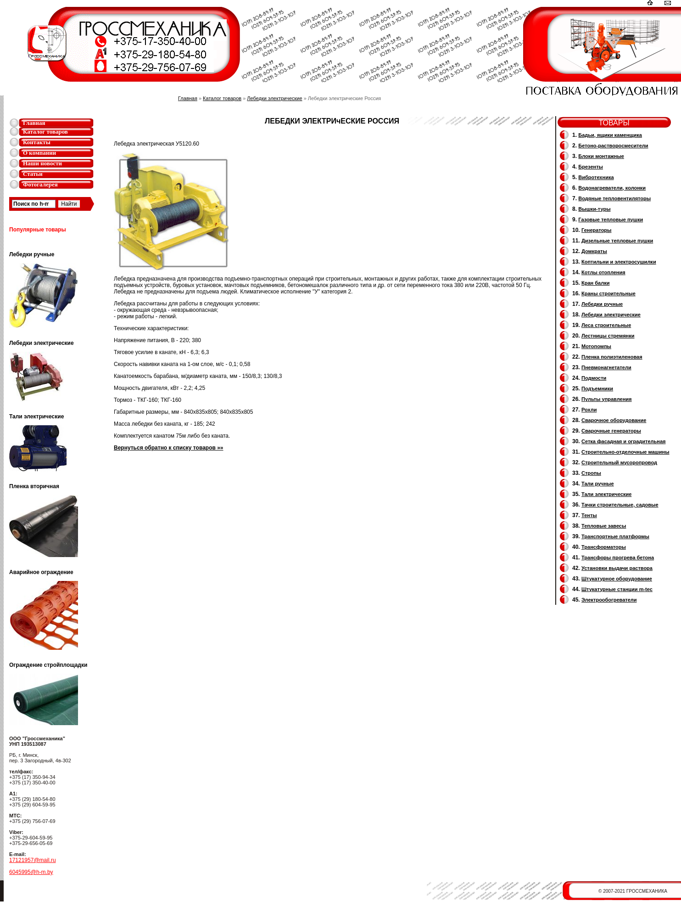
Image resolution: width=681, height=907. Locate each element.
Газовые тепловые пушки (610, 219)
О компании (39, 152)
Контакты (36, 142)
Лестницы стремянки (607, 335)
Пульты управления (606, 399)
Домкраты (594, 251)
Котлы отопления (603, 272)
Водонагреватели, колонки (612, 188)
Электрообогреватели (608, 600)
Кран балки (595, 283)
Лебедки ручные (602, 304)
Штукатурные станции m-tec (617, 589)
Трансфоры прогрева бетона (617, 557)
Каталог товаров (45, 131)
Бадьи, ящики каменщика (610, 135)
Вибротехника (596, 177)
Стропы (591, 473)
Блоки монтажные (601, 156)
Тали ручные (597, 483)
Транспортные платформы (615, 536)
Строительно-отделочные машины (625, 452)
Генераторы (596, 230)
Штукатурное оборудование (616, 578)
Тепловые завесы (603, 526)
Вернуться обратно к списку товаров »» (168, 448)
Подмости (593, 378)
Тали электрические (606, 494)
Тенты (589, 515)
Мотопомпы (596, 346)
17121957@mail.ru (32, 860)
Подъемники (597, 388)
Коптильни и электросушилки (618, 262)
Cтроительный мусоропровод (619, 462)
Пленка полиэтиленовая (611, 357)
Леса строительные (606, 325)
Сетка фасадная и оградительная (623, 441)
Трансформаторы (603, 547)
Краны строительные (608, 293)
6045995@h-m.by (31, 872)
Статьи (33, 173)
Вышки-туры (594, 209)
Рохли (589, 409)
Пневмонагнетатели (606, 367)
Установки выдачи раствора (617, 568)
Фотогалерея (40, 184)
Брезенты (590, 166)
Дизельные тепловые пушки (617, 240)
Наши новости (42, 163)
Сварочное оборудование (613, 420)
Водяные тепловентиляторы (614, 198)
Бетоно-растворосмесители (613, 145)
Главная (34, 122)
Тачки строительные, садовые (620, 504)
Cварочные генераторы (611, 431)
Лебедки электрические (274, 98)
